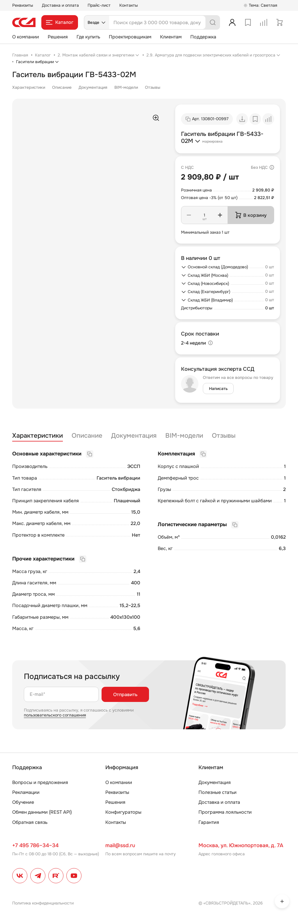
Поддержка (203, 37)
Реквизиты (22, 5)
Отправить (125, 694)
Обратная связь (29, 822)
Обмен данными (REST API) (42, 812)
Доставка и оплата (60, 5)
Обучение (23, 802)
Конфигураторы (123, 812)
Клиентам (171, 37)
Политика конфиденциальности (43, 903)
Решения (58, 37)
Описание (62, 87)
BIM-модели (126, 87)
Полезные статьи (217, 792)
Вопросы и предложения (40, 782)
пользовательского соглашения (55, 715)
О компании (25, 37)
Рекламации (26, 792)
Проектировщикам (130, 37)
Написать (218, 388)
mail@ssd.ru (120, 845)
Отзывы (152, 87)
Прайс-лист (99, 5)
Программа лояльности (225, 812)
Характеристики (28, 87)
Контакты (128, 5)
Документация (93, 87)
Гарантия (208, 822)
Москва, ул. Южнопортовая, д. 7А (240, 845)
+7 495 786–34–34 (35, 845)
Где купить (88, 37)
